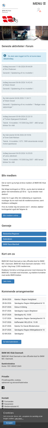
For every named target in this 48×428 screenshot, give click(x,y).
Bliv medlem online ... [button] (11, 215)
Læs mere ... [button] (8, 281)
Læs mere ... (19, 418)
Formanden (8, 401)
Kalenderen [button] (7, 239)
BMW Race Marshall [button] (11, 244)
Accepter (9, 423)
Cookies (8, 413)
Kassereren (8, 404)
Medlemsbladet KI (11, 406)
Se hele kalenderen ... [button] (11, 342)
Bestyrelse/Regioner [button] (11, 234)
